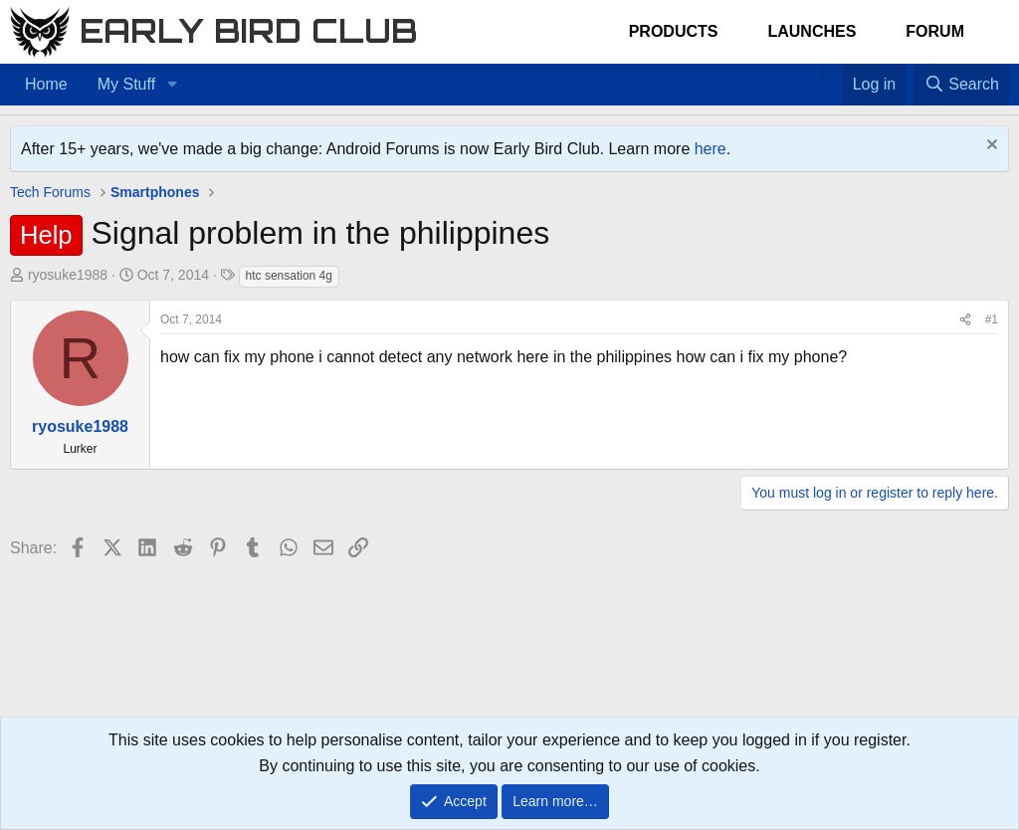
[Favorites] (832, 72)
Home (46, 84)
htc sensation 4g (289, 276)
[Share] (965, 320)
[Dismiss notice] (989, 146)
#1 (991, 319)
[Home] (812, 72)
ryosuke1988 (67, 275)
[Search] (961, 84)
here (710, 148)
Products (673, 31)
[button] (171, 84)
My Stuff (126, 84)
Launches (811, 31)
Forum (935, 31)
